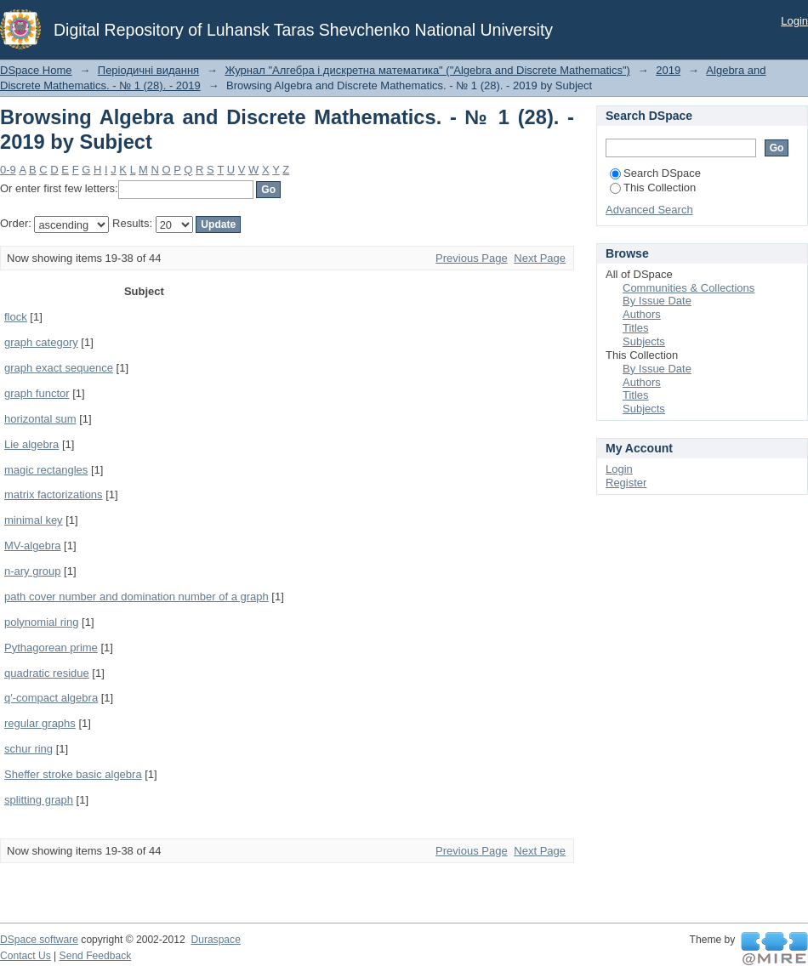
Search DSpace (655, 173)
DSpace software (39, 940)
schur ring (28, 748)
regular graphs (40, 723)
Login (794, 20)
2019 (668, 70)
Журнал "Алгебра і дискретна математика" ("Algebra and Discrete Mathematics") (427, 70)
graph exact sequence (58, 367)
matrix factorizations (53, 494)
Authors (642, 314)
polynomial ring (41, 622)
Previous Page (471, 258)
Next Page (540, 258)
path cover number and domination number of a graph (136, 596)
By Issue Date (657, 300)
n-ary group (32, 571)
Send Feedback (96, 956)
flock (15, 316)
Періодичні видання (148, 70)
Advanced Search (649, 209)
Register (626, 482)
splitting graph (38, 799)
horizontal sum (40, 418)
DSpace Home (36, 70)
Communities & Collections (688, 287)
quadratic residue (46, 673)
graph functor (37, 393)
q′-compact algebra (51, 697)
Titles (636, 327)
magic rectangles (46, 469)
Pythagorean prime (51, 647)
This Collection (653, 187)
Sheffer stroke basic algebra (73, 774)
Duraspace (215, 940)
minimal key (33, 520)
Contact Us (25, 956)
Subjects (644, 341)
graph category (41, 342)
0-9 (8, 169)
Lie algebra (31, 444)
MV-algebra (32, 545)
